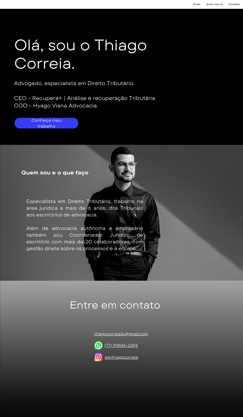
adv (108, 357)
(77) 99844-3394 (121, 345)
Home (196, 4)
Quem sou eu (214, 4)
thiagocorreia (125, 357)
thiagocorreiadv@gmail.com (121, 333)
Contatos (234, 4)
